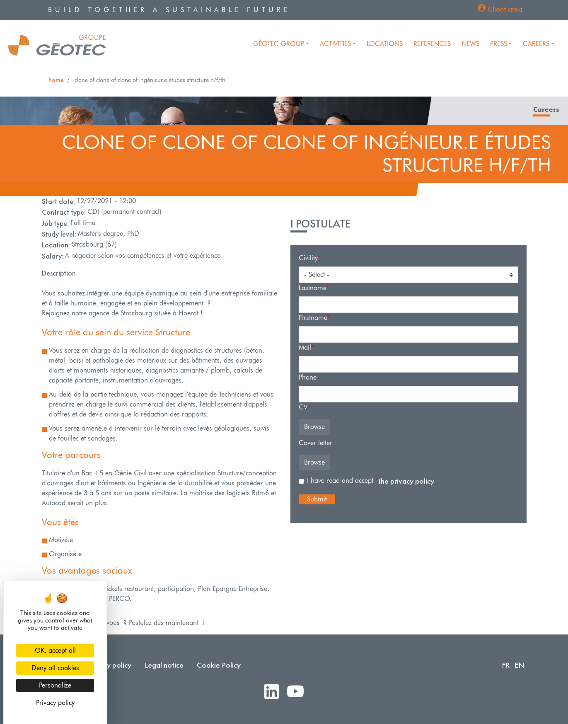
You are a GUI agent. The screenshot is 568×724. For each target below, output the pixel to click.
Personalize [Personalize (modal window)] (55, 685)
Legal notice (164, 665)
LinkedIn (275, 692)
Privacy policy (109, 665)
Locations (385, 44)
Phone (308, 377)
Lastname (312, 288)
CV (303, 407)
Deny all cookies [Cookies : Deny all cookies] (55, 668)
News (470, 44)
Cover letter (315, 443)
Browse (314, 427)
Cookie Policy (219, 665)
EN (519, 665)
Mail (305, 347)
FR (506, 665)
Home (56, 79)
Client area (505, 9)
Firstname (313, 318)
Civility (308, 258)
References (432, 44)
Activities (335, 44)
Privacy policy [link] (55, 703)
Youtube (299, 692)
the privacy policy (406, 481)
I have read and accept (341, 480)
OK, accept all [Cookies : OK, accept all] (55, 650)
